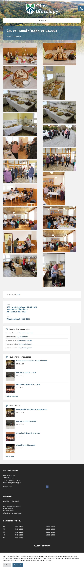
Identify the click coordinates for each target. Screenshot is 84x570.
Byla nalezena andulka (24, 340)
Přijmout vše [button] (18, 565)
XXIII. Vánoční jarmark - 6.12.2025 (28, 385)
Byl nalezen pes (22, 337)
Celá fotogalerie (12, 396)
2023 (18, 295)
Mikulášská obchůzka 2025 (25, 445)
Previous (10, 305)
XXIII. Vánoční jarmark (25, 344)
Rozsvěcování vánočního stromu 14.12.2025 (31, 361)
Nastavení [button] (7, 565)
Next (8, 317)
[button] (81, 8)
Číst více (48, 560)
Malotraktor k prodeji (26, 333)
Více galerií (10, 457)
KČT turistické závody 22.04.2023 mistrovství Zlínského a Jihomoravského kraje (22, 309)
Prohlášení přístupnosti (11, 501)
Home (9, 36)
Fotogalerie (17, 36)
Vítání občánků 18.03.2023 (18, 319)
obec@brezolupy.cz (14, 483)
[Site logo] (42, 14)
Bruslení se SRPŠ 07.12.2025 (26, 373)
